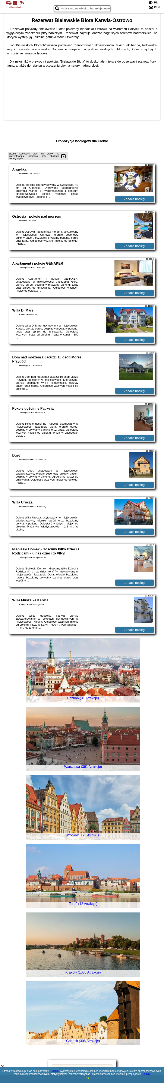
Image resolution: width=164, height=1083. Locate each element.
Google (54, 1071)
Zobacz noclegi (134, 199)
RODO (146, 1074)
